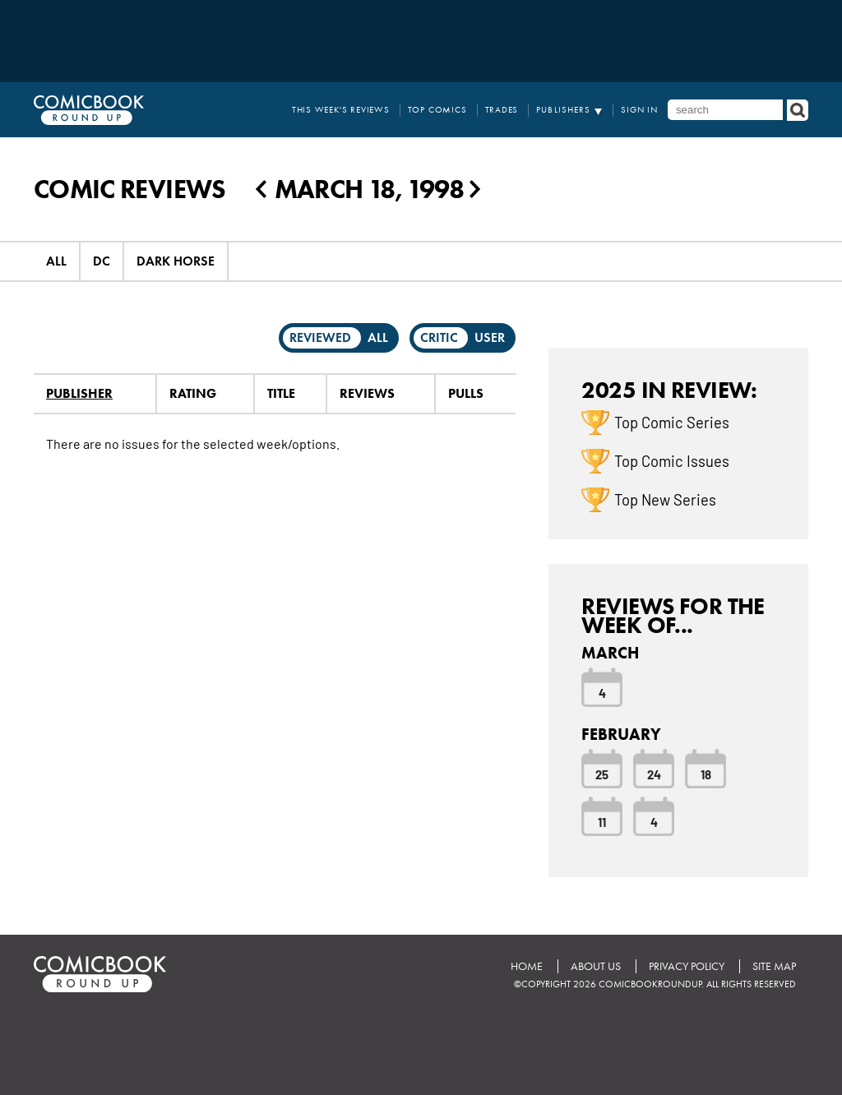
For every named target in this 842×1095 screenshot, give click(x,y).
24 (654, 773)
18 (706, 773)
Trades (502, 109)
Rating (192, 393)
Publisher (79, 393)
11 (602, 821)
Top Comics (437, 109)
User (489, 337)
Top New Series (665, 499)
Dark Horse (175, 261)
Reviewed (320, 337)
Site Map (774, 966)
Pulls (465, 393)
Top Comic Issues (671, 460)
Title (281, 393)
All (56, 261)
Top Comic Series (671, 422)
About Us (596, 966)
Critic (439, 337)
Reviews (367, 393)
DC (101, 261)
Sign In (639, 109)
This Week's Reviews (341, 109)
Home (527, 966)
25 (601, 773)
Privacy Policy (686, 966)
